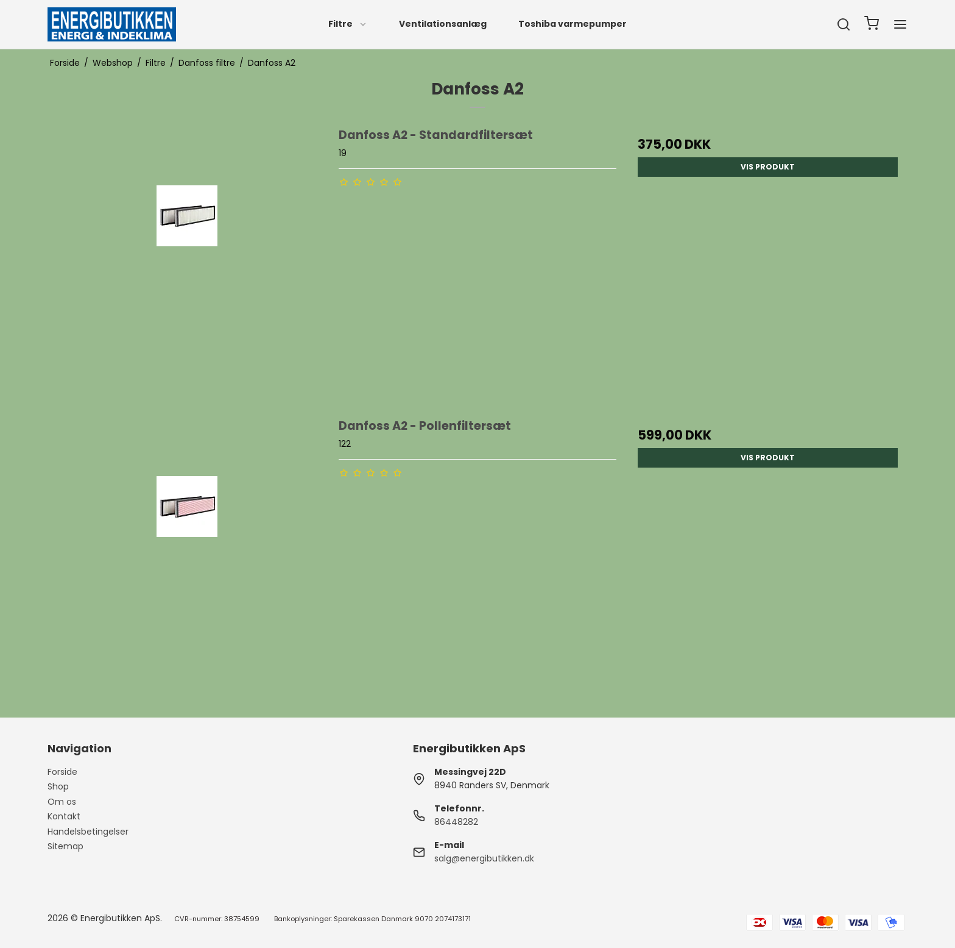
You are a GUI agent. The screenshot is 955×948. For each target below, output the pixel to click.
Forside (62, 772)
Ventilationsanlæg (443, 24)
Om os (62, 802)
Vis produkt (768, 167)
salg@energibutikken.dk (484, 858)
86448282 (456, 822)
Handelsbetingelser (88, 831)
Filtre (347, 24)
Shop (58, 786)
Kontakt (64, 816)
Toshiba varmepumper (572, 24)
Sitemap (65, 846)
